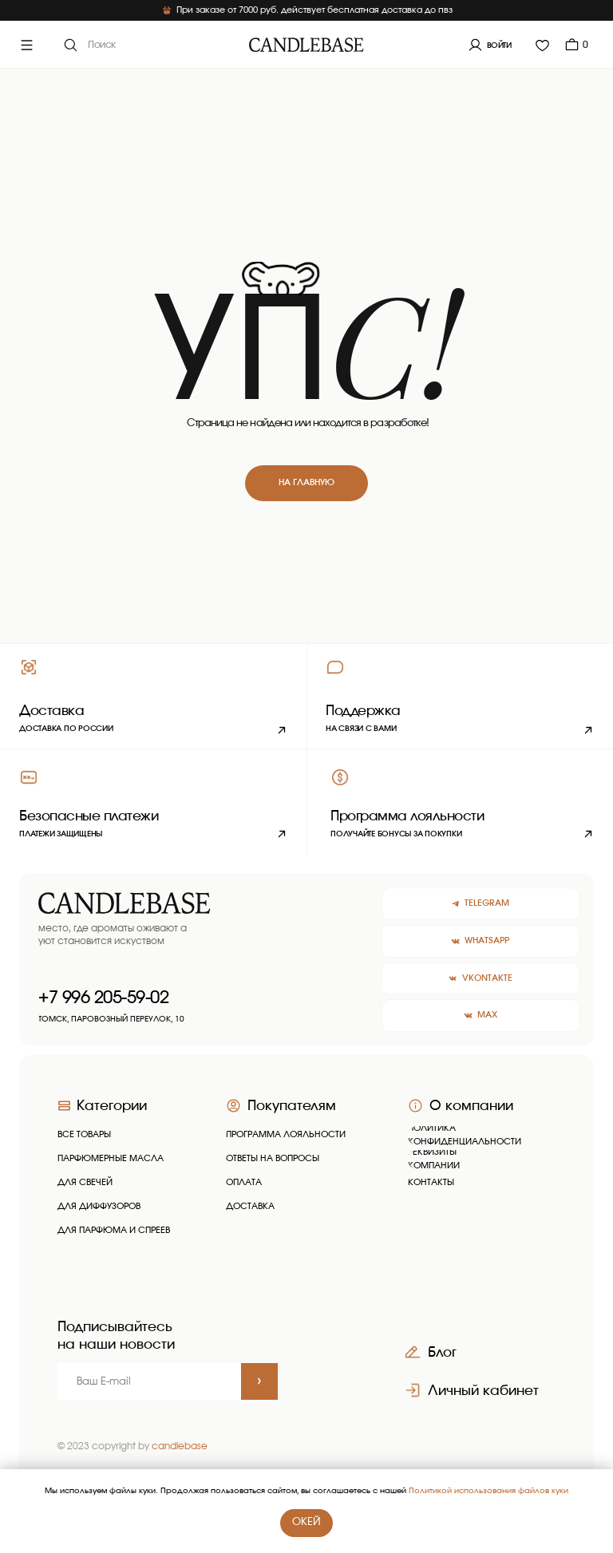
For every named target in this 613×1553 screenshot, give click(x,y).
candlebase (180, 1446)
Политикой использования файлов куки (488, 1491)
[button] (459, 696)
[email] (149, 1381)
